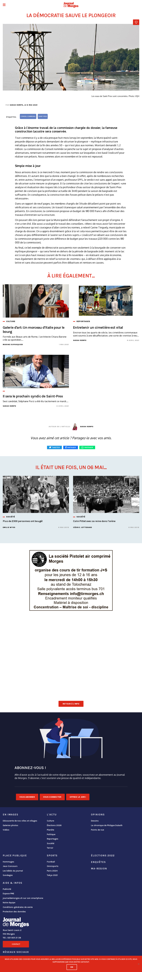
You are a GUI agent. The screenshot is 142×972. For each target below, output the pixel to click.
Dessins (95, 821)
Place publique (15, 855)
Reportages (52, 839)
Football (51, 861)
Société (50, 843)
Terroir (50, 848)
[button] (4, 5)
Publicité (7, 889)
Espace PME (8, 893)
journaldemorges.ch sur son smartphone (23, 898)
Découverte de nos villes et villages (20, 821)
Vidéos (6, 830)
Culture (50, 821)
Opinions (98, 814)
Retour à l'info (71, 704)
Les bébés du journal (13, 871)
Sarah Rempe (16, 105)
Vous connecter (52, 797)
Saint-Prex (42, 116)
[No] (138, 964)
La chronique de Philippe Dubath (106, 825)
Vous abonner (27, 797)
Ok (71, 967)
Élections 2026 (54, 825)
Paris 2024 (52, 871)
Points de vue (97, 830)
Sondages (8, 875)
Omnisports (52, 866)
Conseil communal (28, 116)
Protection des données (14, 911)
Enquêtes (98, 862)
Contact (16, 944)
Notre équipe (9, 902)
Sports (52, 855)
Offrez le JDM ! (78, 797)
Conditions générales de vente (18, 907)
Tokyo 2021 (52, 875)
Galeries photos (10, 825)
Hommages (8, 861)
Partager (88, 447)
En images (10, 814)
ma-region (99, 868)
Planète (50, 830)
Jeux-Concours (10, 866)
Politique (51, 834)
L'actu (52, 814)
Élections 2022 (103, 855)
